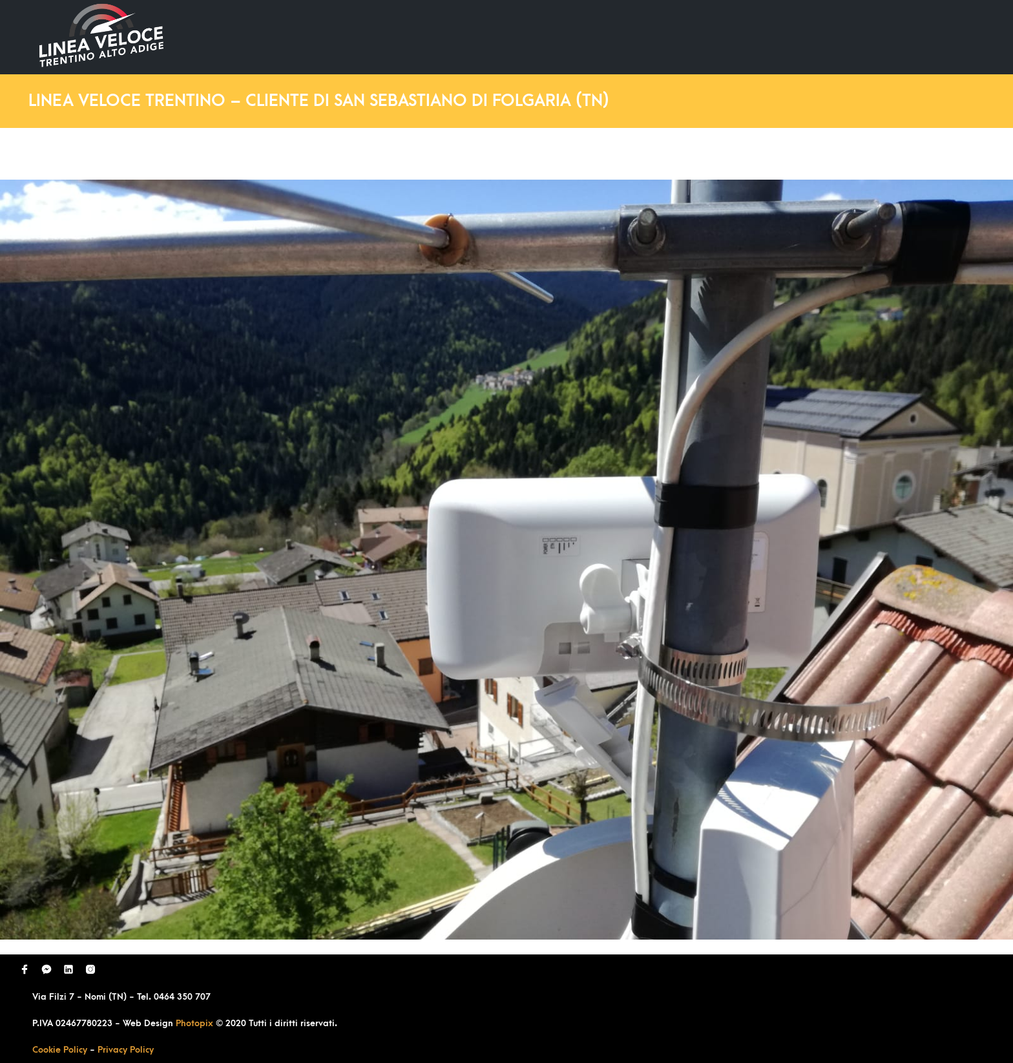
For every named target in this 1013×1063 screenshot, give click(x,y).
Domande (732, 36)
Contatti (924, 36)
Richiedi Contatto (829, 36)
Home (572, 36)
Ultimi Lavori (648, 36)
